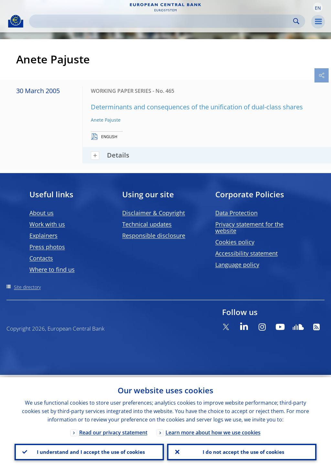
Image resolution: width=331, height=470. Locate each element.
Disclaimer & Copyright (153, 213)
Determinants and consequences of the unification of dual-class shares (197, 107)
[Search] (162, 21)
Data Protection (236, 213)
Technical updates (147, 224)
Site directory (27, 287)
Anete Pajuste (106, 120)
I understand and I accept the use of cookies (89, 450)
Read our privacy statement (113, 430)
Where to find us (52, 269)
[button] (318, 7)
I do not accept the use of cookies (241, 450)
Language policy (237, 264)
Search (296, 21)
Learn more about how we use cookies (213, 430)
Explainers (43, 235)
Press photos (47, 247)
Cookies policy (234, 242)
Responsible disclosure (153, 235)
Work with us (47, 224)
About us (41, 213)
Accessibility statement (246, 253)
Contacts (41, 258)
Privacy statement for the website (249, 227)
